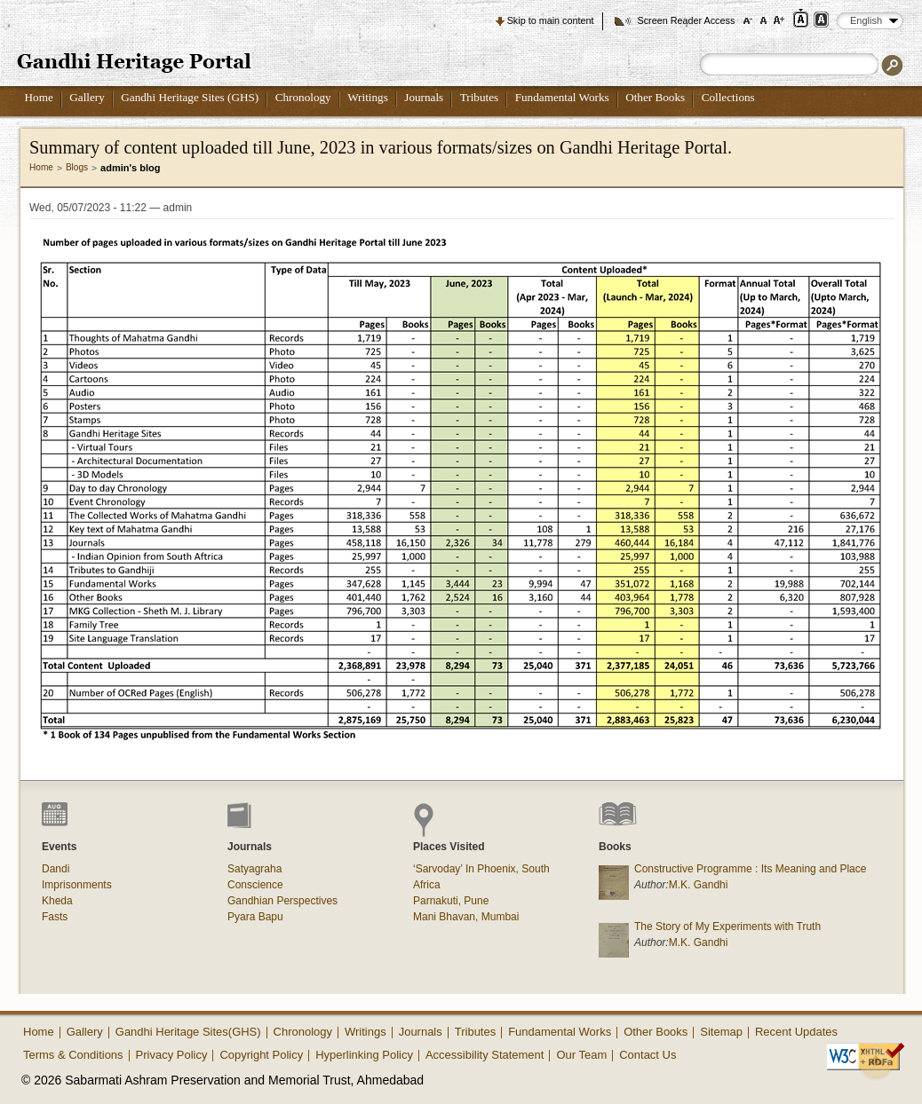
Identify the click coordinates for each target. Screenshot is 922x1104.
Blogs (77, 167)
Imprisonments (77, 885)
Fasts (55, 917)
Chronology (303, 97)
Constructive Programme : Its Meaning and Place (750, 869)
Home (39, 97)
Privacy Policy (172, 1054)
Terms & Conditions (73, 1054)
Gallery (87, 97)
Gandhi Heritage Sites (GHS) (189, 97)
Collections (728, 97)
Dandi (55, 869)
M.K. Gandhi (698, 885)
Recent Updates (796, 1031)
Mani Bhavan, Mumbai (466, 917)
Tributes (479, 97)
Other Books (655, 97)
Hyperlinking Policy (364, 1054)
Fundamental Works (562, 97)
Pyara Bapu (255, 917)
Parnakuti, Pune (451, 901)
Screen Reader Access (686, 20)
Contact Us (647, 1054)
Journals (423, 97)
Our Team (581, 1054)
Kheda (57, 901)
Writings (367, 97)
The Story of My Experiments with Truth (727, 926)
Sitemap (721, 1031)
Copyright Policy (261, 1054)
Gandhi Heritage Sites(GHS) (188, 1031)
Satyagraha (254, 869)
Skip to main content (550, 20)
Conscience (255, 885)
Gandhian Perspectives (282, 901)
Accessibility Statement (484, 1054)
